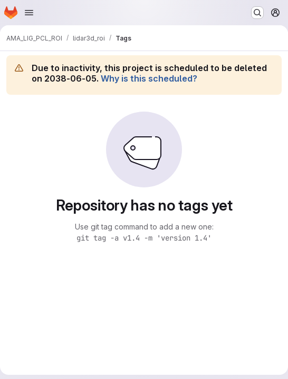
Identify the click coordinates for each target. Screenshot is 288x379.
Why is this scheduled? (149, 78)
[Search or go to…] (257, 12)
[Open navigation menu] (29, 12)
